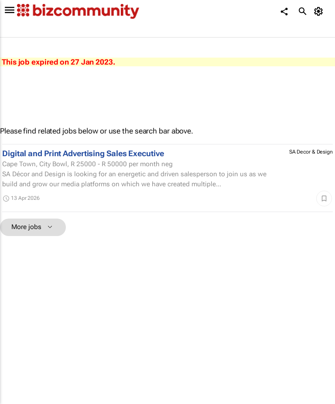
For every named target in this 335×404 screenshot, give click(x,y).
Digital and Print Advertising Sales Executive (83, 153)
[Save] (324, 198)
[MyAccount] (320, 11)
